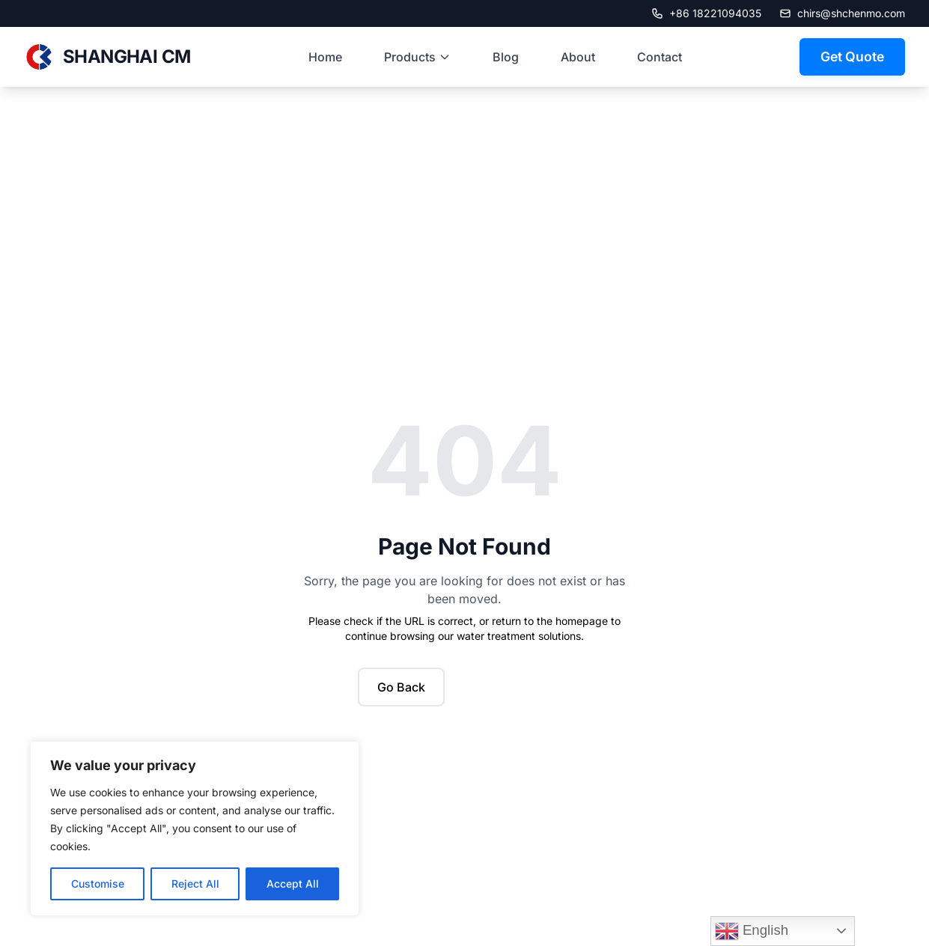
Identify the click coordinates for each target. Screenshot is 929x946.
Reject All (195, 883)
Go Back (401, 687)
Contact (659, 56)
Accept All (292, 883)
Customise (97, 883)
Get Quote (852, 56)
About (578, 56)
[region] (194, 828)
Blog (506, 56)
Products (417, 56)
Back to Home (514, 687)
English (751, 931)
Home (325, 56)
